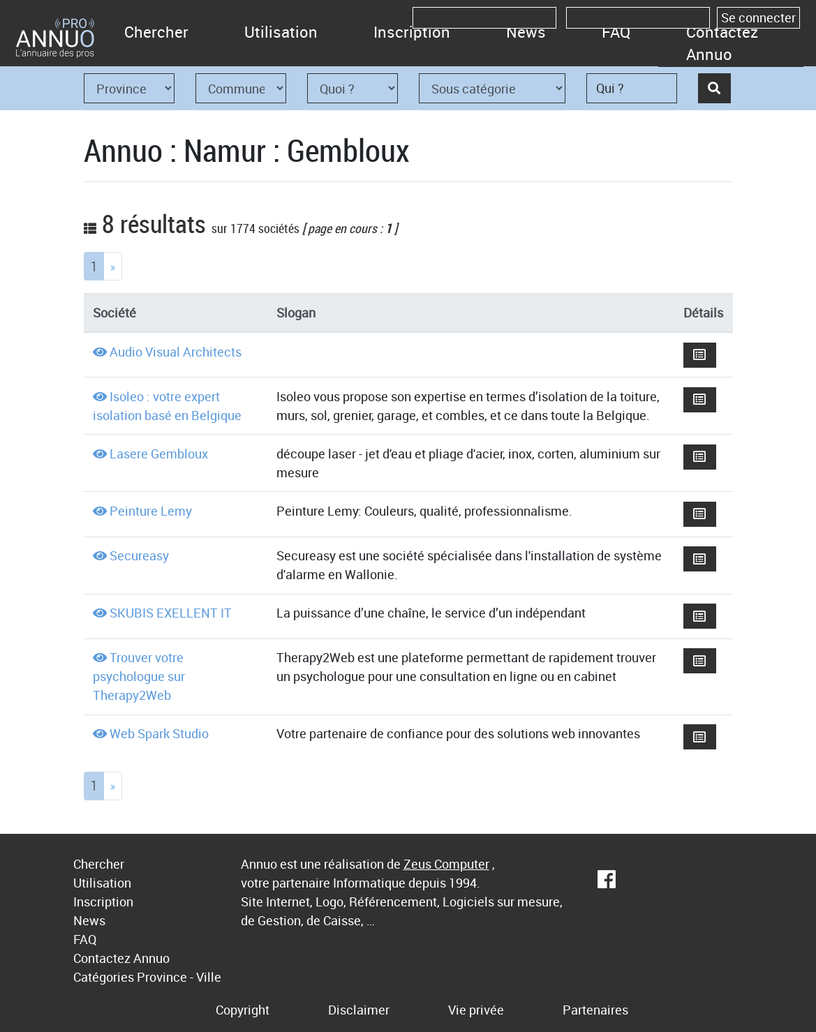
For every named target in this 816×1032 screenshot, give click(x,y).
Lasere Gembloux (159, 453)
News (526, 32)
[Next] (112, 266)
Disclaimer (359, 1009)
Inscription (411, 32)
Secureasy (139, 555)
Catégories (103, 977)
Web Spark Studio (159, 733)
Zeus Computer (446, 863)
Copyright (242, 1009)
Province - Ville (179, 977)
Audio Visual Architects (176, 351)
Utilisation (281, 32)
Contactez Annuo (722, 43)
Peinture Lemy (151, 510)
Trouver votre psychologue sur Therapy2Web (139, 676)
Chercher (156, 32)
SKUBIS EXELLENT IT (171, 612)
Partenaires (595, 1009)
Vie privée (476, 1009)
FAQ (616, 32)
